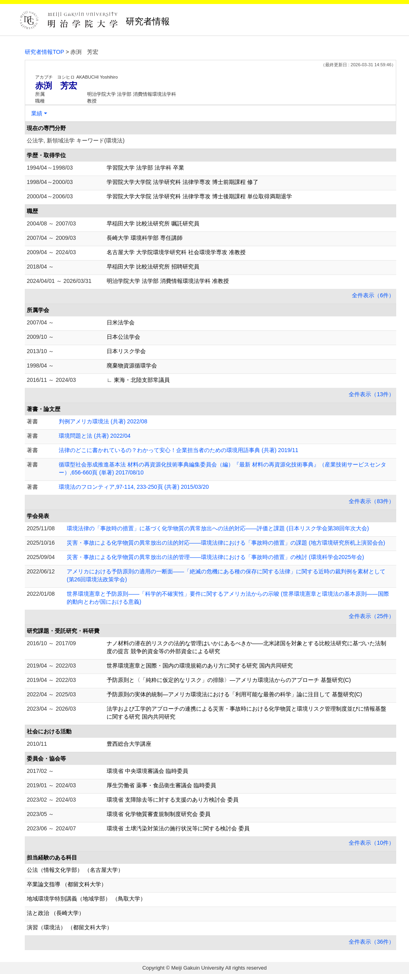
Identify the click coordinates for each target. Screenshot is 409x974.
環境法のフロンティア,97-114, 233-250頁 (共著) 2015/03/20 (134, 487)
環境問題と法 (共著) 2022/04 (95, 436)
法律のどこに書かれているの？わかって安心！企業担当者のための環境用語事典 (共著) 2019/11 (178, 450)
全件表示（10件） (371, 843)
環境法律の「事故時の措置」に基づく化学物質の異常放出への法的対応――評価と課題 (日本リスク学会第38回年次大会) (218, 528)
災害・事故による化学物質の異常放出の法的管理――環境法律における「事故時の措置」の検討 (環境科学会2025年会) (215, 557)
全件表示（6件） (373, 295)
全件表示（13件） (371, 394)
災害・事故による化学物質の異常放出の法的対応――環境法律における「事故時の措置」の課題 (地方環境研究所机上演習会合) (226, 542)
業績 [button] (36, 113)
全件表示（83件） (371, 501)
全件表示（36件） (371, 941)
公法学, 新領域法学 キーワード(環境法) (76, 140)
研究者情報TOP (44, 52)
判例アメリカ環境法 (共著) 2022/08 (103, 421)
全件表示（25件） (371, 616)
